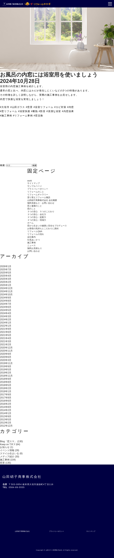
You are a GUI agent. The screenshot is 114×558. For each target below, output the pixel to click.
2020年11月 (6, 350)
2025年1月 (5, 285)
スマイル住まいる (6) (11, 453)
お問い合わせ (33, 251)
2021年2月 (5, 344)
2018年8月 (5, 382)
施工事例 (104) (8, 459)
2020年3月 (5, 360)
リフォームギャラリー (37, 194)
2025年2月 (5, 282)
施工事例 (31, 242)
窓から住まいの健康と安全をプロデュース (47, 225)
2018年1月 (5, 391)
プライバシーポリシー (37, 189)
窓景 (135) (5, 463)
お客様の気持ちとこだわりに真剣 (42, 228)
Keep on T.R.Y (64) (10, 444)
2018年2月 (5, 388)
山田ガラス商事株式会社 (54, 550)
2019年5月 (5, 369)
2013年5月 (5, 419)
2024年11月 (6, 291)
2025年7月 (5, 269)
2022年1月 (5, 325)
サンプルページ (34, 186)
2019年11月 (6, 363)
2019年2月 (5, 372)
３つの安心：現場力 (36, 220)
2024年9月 (5, 297)
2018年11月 (6, 375)
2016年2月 (5, 404)
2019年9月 (5, 366)
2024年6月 (5, 307)
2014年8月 (5, 407)
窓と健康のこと (34, 206)
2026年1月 (5, 266)
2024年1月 (5, 322)
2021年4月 (5, 338)
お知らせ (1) (6, 447)
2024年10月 (6, 294)
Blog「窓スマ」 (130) (11, 441)
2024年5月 (5, 310)
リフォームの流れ (35, 234)
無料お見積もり (34, 248)
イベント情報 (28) (9, 450)
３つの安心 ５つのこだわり (40, 211)
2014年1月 (5, 413)
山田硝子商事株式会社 (22, 477)
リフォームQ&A (34, 231)
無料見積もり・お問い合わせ (40, 203)
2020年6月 (5, 357)
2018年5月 (5, 385)
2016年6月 (5, 400)
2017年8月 (5, 397)
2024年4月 (5, 313)
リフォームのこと (35, 192)
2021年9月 (5, 329)
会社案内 (31, 237)
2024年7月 (5, 304)
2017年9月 (5, 394)
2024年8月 (5, 300)
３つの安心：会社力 (36, 214)
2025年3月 (5, 279)
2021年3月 (5, 341)
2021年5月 (5, 335)
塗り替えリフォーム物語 (38, 197)
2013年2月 (5, 422)
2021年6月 (5, 332)
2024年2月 (5, 319)
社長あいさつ (33, 240)
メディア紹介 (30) (9, 456)
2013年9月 (5, 416)
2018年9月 (5, 379)
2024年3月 (5, 316)
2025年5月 (5, 272)
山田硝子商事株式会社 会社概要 (42, 200)
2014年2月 (5, 410)
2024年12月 (6, 288)
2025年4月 (5, 275)
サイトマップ (33, 183)
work (29, 181)
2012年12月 (6, 425)
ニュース (31, 245)
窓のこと (31, 208)
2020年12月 (6, 347)
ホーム (30, 223)
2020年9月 (5, 354)
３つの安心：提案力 (36, 217)
